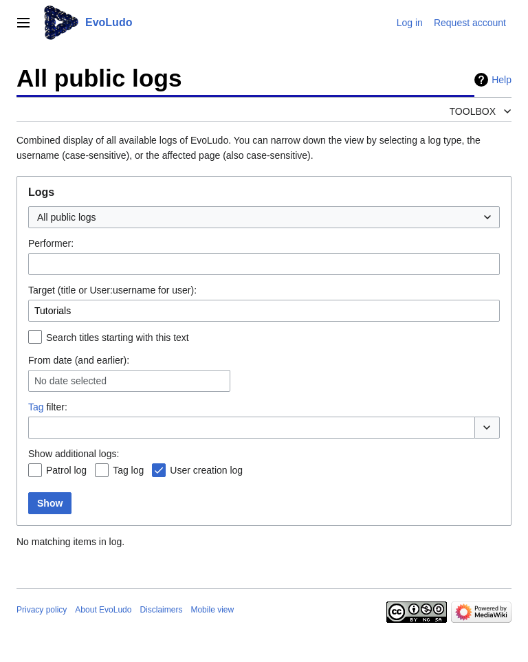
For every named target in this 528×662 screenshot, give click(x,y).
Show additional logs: (73, 453)
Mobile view (212, 610)
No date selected (70, 380)
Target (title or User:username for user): (112, 290)
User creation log (206, 470)
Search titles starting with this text (117, 337)
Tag (36, 406)
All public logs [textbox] (66, 217)
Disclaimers (161, 610)
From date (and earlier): (78, 360)
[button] (487, 428)
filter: (47, 406)
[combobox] (264, 217)
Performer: (51, 243)
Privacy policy (41, 610)
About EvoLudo (103, 610)
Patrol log (66, 470)
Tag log (128, 470)
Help (502, 79)
